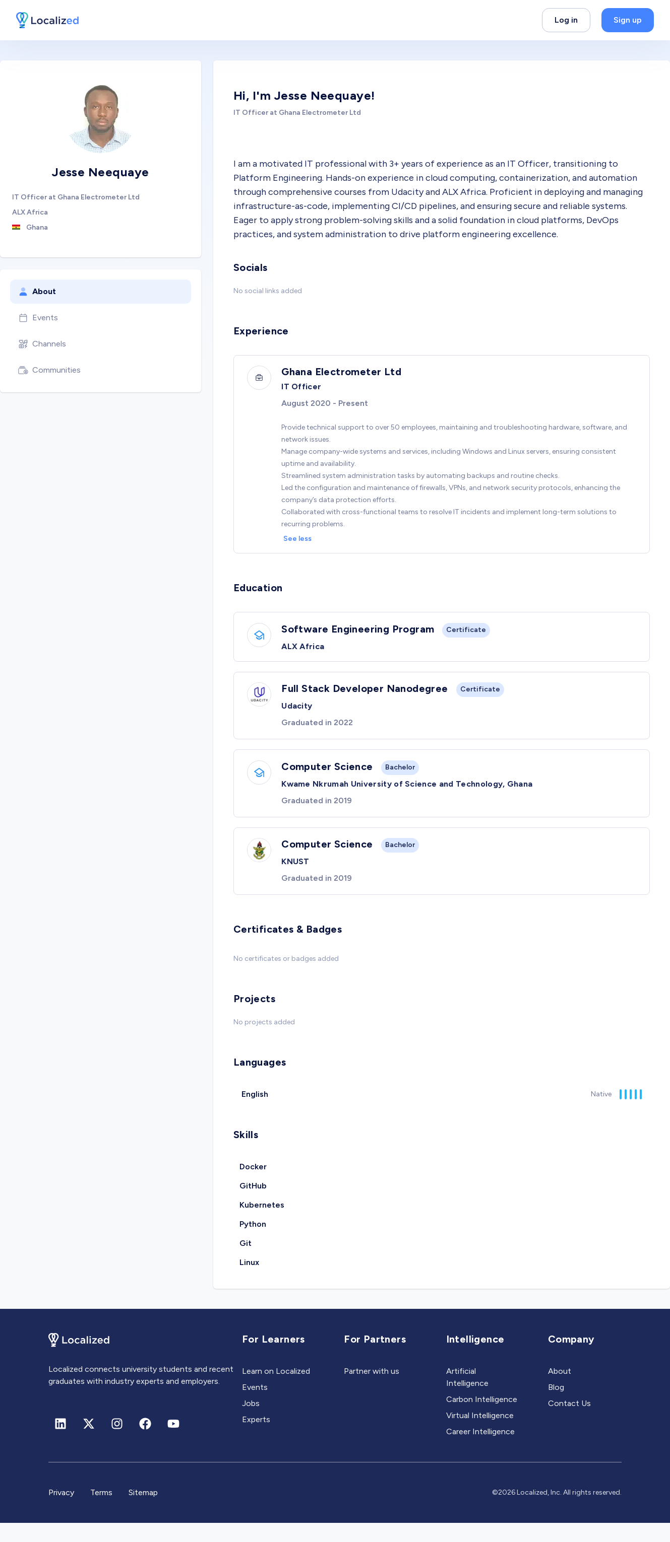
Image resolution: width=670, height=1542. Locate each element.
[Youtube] (173, 1443)
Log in (566, 20)
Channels (42, 344)
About (37, 292)
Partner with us (371, 1390)
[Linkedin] (60, 1443)
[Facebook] (145, 1443)
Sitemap (143, 1511)
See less (300, 540)
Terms (101, 1511)
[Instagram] (117, 1443)
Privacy (61, 1511)
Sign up (628, 20)
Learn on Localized (276, 1390)
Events (38, 318)
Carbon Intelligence (481, 1418)
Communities (49, 370)
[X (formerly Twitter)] (89, 1443)
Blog (556, 1406)
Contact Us (569, 1422)
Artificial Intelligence (467, 1396)
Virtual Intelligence (480, 1434)
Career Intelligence (480, 1450)
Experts (256, 1438)
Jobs (251, 1422)
